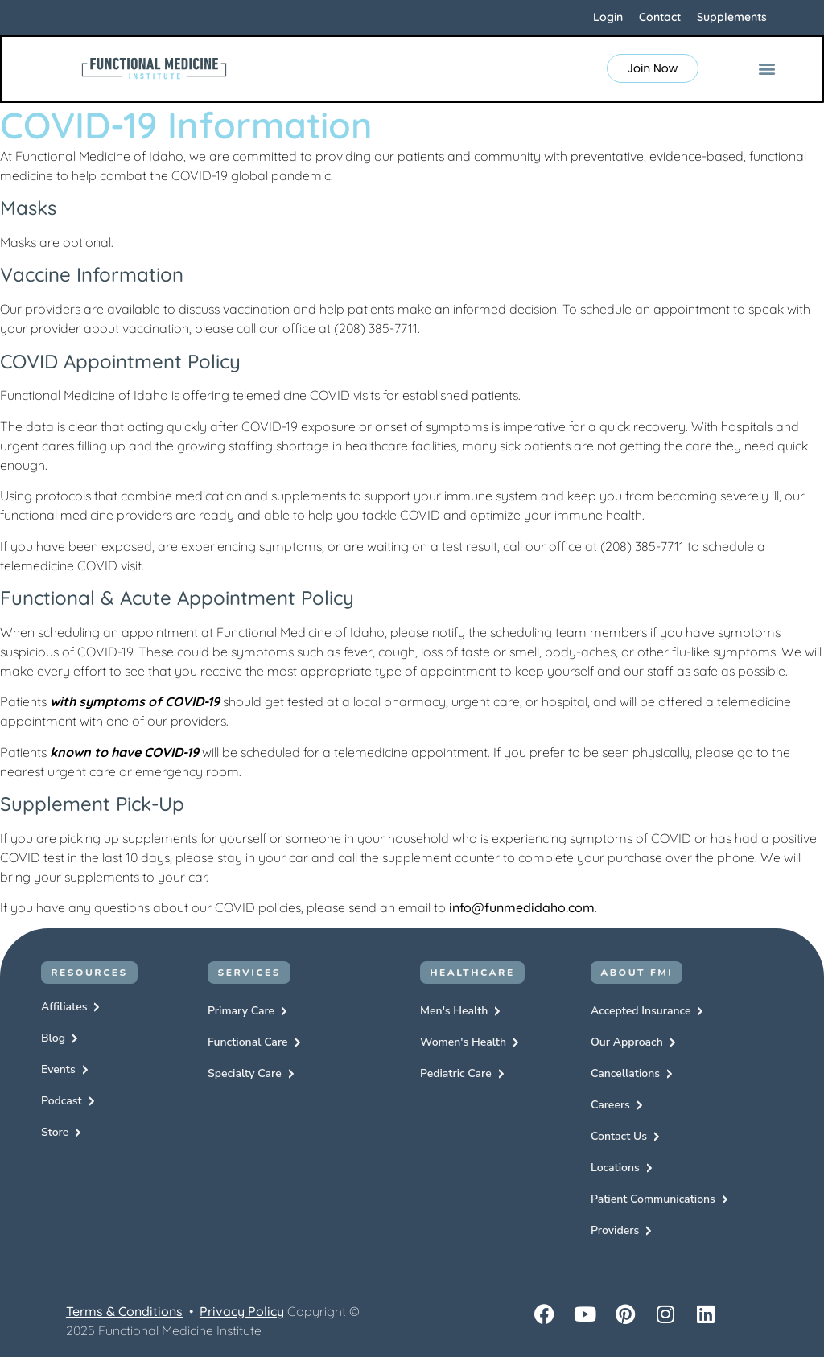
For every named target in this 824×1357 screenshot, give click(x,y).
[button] (767, 69)
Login (608, 17)
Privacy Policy (242, 1311)
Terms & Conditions (124, 1311)
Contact (660, 17)
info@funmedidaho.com (522, 907)
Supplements (732, 17)
